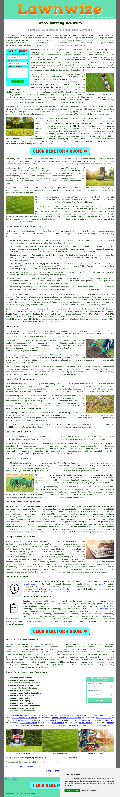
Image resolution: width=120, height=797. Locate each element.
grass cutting (36, 309)
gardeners (73, 725)
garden (60, 65)
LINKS (87, 17)
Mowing (9, 231)
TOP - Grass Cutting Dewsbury (20, 766)
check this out (31, 584)
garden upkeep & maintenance (66, 718)
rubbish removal (49, 720)
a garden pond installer (42, 725)
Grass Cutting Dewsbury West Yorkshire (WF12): (29, 35)
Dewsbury (51, 309)
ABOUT (93, 17)
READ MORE (57, 427)
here (101, 584)
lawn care (16, 509)
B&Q (55, 589)
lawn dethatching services (95, 609)
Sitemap (7, 779)
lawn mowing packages (41, 52)
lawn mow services (71, 609)
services (106, 725)
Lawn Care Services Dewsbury (26, 672)
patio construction (81, 720)
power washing (85, 723)
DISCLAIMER (109, 17)
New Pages (15, 779)
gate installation (28, 723)
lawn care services (40, 619)
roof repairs (58, 723)
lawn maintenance (81, 297)
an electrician (103, 718)
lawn (84, 492)
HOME (80, 17)
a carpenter (21, 720)
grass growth (60, 468)
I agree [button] (68, 790)
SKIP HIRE (109, 720)
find (13, 644)
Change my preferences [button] (89, 790)
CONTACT (100, 17)
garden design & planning (24, 718)
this (107, 589)
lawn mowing (108, 317)
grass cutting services (76, 57)
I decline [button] (75, 790)
